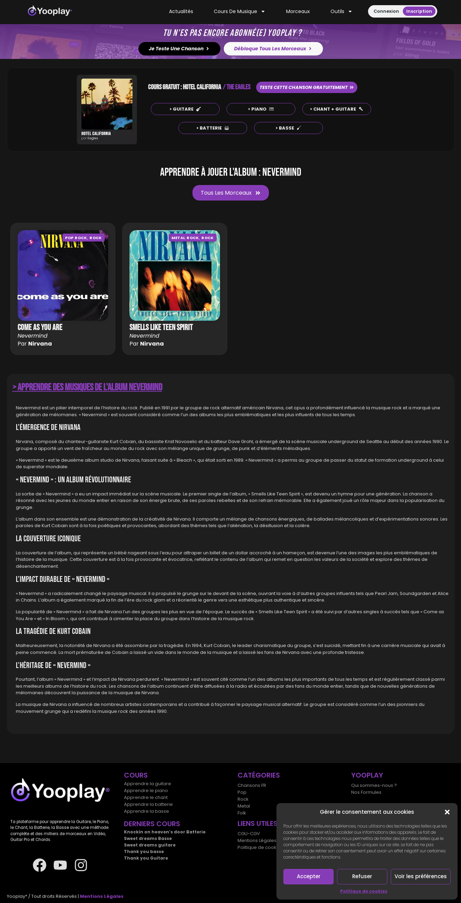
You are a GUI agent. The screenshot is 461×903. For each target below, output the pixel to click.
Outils (342, 11)
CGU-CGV (249, 833)
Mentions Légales (257, 840)
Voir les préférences (421, 876)
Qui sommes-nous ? (374, 785)
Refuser (362, 876)
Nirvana (40, 344)
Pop (242, 792)
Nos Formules (366, 792)
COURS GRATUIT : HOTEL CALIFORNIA (184, 87)
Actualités (181, 11)
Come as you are (40, 327)
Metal (244, 806)
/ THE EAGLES (236, 87)
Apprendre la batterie (148, 804)
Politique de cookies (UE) (266, 847)
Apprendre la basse (146, 811)
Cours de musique (239, 11)
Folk (242, 813)
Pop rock (76, 237)
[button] (447, 812)
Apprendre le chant (146, 797)
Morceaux (298, 11)
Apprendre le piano (146, 790)
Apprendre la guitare (147, 783)
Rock (96, 237)
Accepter (309, 876)
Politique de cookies (363, 891)
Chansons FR (252, 785)
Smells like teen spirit (161, 327)
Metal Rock (185, 237)
